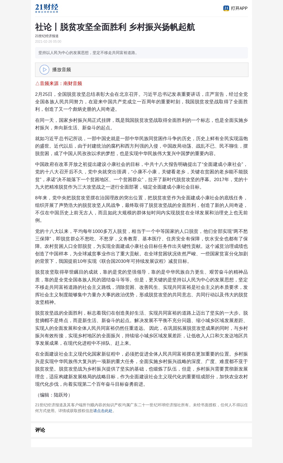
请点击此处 (102, 410)
